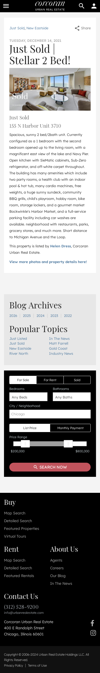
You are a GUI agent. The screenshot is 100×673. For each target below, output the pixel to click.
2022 (68, 315)
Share (82, 28)
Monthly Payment (70, 428)
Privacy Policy (13, 665)
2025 (27, 315)
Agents (56, 560)
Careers (57, 568)
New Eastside (37, 28)
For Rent (50, 380)
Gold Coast (58, 348)
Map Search (14, 513)
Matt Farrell (58, 343)
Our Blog (58, 575)
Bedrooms (17, 389)
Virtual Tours (15, 536)
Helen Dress (60, 246)
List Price (30, 428)
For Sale (23, 380)
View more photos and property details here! (48, 262)
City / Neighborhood (24, 406)
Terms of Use (37, 665)
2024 (41, 315)
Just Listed (18, 338)
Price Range (18, 437)
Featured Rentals (19, 575)
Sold (77, 380)
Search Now (50, 467)
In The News (59, 338)
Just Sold (17, 28)
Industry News (61, 353)
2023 (54, 315)
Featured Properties (21, 528)
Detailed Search (18, 520)
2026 (13, 315)
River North (18, 353)
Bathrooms (61, 389)
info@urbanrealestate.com (24, 613)
